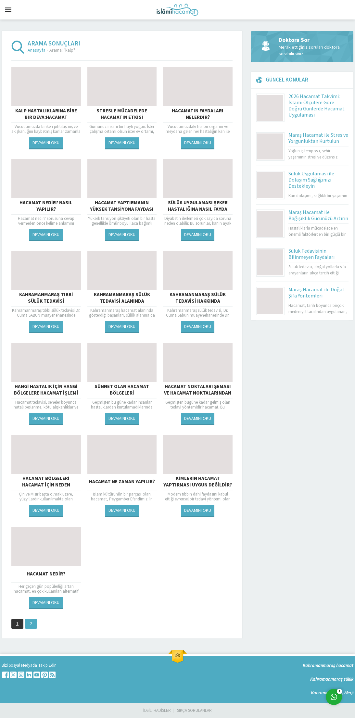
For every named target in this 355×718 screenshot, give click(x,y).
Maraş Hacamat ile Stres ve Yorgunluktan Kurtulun (318, 138)
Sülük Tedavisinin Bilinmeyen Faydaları (311, 254)
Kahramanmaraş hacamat (328, 665)
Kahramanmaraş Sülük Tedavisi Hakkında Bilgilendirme (198, 301)
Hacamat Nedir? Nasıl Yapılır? (45, 206)
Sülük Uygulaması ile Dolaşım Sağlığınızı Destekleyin (311, 180)
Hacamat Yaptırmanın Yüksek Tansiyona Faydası (122, 206)
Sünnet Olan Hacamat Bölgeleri (122, 390)
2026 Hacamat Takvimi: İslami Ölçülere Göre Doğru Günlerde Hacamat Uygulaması (316, 106)
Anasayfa (36, 50)
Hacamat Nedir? (46, 574)
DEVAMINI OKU (45, 143)
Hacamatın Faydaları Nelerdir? (197, 114)
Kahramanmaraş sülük (331, 679)
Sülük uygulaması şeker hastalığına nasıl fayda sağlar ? (198, 209)
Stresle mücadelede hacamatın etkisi (121, 114)
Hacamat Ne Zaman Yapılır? (122, 481)
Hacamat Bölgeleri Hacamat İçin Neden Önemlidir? (46, 485)
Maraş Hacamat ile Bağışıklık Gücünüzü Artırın (318, 215)
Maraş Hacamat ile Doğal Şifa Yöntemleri (316, 292)
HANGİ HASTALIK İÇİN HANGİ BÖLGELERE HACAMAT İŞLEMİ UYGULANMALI (46, 393)
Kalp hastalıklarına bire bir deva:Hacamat (46, 114)
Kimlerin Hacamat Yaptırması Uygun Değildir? (197, 481)
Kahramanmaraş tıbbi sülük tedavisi (46, 298)
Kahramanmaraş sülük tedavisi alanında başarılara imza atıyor (122, 301)
